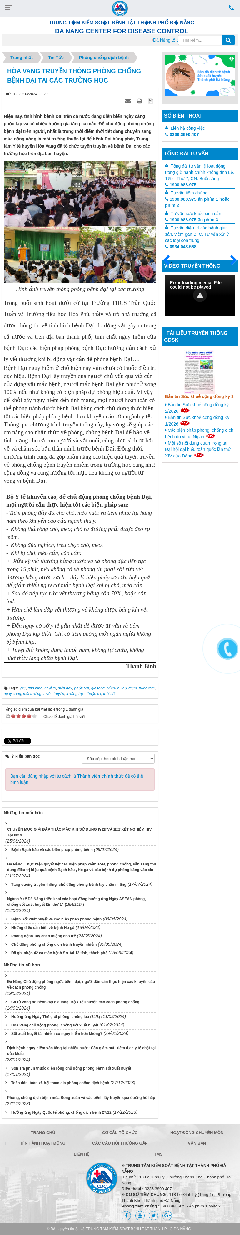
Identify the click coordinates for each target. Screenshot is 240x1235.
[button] (200, 295)
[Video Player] (200, 295)
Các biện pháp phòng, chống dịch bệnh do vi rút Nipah (199, 433)
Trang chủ (43, 1132)
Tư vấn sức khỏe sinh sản (196, 213)
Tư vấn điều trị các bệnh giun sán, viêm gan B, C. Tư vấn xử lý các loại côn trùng (197, 234)
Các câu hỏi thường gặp (120, 1143)
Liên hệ (81, 1154)
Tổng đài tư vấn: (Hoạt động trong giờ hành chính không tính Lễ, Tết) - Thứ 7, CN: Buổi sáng (199, 172)
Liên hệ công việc (188, 128)
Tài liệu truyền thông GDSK (196, 336)
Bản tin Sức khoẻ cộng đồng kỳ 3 (199, 396)
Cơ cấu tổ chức (120, 1132)
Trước (169, 264)
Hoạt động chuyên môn (196, 1132)
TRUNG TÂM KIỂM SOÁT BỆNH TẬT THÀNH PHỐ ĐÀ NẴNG (138, 1229)
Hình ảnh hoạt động (43, 1143)
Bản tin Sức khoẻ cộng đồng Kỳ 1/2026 (197, 420)
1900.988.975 (181, 184)
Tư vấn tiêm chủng (189, 192)
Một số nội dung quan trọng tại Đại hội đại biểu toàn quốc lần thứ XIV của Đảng (198, 449)
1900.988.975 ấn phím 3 (191, 219)
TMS (158, 1154)
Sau (230, 260)
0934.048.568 (181, 246)
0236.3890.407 (182, 134)
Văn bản (197, 1143)
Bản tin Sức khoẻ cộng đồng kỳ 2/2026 (197, 408)
